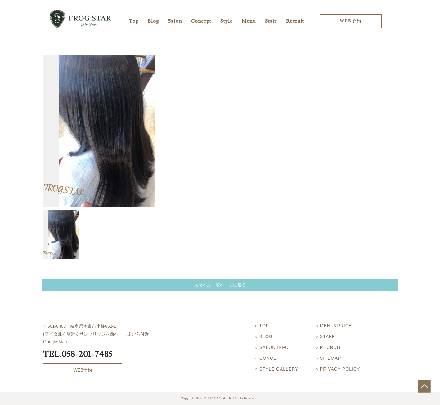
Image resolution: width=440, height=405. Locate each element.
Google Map (55, 341)
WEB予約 (351, 21)
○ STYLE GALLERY (277, 369)
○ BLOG (264, 336)
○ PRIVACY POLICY (338, 369)
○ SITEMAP (328, 358)
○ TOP (262, 325)
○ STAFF (325, 336)
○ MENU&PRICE (334, 325)
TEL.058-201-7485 (78, 354)
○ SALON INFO (272, 347)
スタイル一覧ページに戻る (220, 285)
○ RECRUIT (329, 347)
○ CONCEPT (269, 358)
